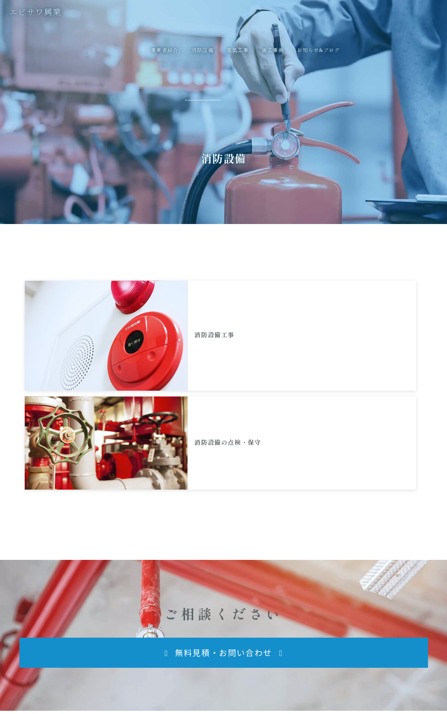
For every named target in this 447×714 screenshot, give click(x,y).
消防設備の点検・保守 (349, 307)
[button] (223, 503)
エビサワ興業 (51, 644)
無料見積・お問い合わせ (372, 645)
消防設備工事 (132, 307)
